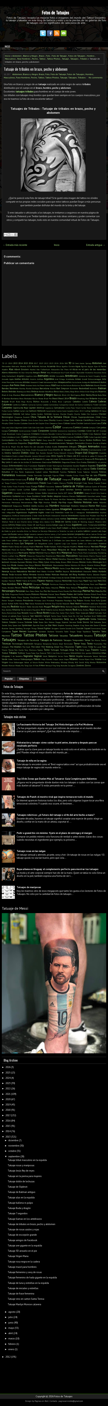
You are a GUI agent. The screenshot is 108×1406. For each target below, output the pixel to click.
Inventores (73, 515)
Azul (53, 385)
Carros (10, 411)
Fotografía (67, 479)
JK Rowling (82, 521)
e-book (21, 456)
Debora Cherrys (78, 440)
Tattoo (42, 58)
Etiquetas (24, 679)
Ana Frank (65, 372)
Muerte (90, 565)
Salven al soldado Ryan (11, 616)
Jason (97, 518)
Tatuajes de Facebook (28, 640)
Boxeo (40, 398)
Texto (90, 643)
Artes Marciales (8, 382)
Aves (22, 385)
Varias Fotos (63, 656)
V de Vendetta (17, 656)
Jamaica (50, 518)
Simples (13, 622)
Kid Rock (16, 528)
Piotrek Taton (53, 594)
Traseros (103, 650)
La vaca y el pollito (75, 531)
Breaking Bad (83, 398)
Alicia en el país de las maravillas (89, 369)
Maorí (37, 549)
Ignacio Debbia (45, 509)
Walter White (44, 662)
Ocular (11, 577)
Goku (44, 493)
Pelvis (62, 587)
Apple (11, 379)
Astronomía (48, 382)
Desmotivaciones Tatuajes (61, 443)
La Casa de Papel (93, 528)
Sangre (46, 616)
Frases (43, 482)
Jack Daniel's (21, 518)
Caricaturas (59, 407)
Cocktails (87, 423)
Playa (19, 597)
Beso (56, 391)
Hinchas (46, 502)
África (58, 366)
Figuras (55, 475)
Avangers (5, 385)
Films (61, 475)
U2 (61, 653)
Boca (94, 395)
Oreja (72, 577)
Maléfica (73, 546)
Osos (78, 577)
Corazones (43, 430)
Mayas (4, 559)
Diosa (28, 450)
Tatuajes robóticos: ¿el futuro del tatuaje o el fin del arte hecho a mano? (56, 814)
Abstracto (15, 366)
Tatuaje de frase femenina (21, 1293)
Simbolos (101, 619)
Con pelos (101, 427)
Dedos (89, 440)
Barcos (53, 388)
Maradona (82, 549)
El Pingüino (87, 459)
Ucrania (66, 653)
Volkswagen (18, 662)
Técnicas (6, 643)
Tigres (78, 646)
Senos (19, 619)
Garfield (27, 489)
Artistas (26, 382)
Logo (20, 540)
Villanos (73, 659)
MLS (104, 562)
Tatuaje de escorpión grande (22, 1234)
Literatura (94, 537)
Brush (12, 401)
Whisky (71, 662)
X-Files (35, 665)
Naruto (13, 571)
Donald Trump (53, 453)
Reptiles (76, 606)
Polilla (60, 597)
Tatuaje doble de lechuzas (21, 1181)
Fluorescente (8, 479)
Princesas (50, 600)
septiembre (14, 1156)
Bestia (62, 391)
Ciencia (78, 420)
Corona (53, 430)
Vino (92, 659)
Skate (41, 622)
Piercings (77, 591)
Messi (48, 559)
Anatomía (89, 372)
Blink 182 (66, 395)
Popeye (86, 597)
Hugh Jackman (8, 509)
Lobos (15, 540)
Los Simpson (27, 543)
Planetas (6, 597)
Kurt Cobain (62, 527)
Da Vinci (19, 440)
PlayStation (35, 597)
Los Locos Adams (69, 540)
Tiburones (69, 646)
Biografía (94, 391)
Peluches (54, 587)
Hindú (54, 502)
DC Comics (58, 440)
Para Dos (102, 580)
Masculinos (10, 58)
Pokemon (51, 597)
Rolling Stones (100, 609)
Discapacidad (42, 450)
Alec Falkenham (43, 369)
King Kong (25, 528)
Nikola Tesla (8, 574)
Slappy (58, 622)
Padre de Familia (29, 580)
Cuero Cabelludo (44, 437)
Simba (93, 619)
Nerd (38, 571)
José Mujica (40, 525)
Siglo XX (73, 619)
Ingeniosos (21, 512)
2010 (10, 363)
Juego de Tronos (65, 525)
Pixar (99, 594)
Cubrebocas (10, 437)
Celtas (27, 414)
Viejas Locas (58, 659)
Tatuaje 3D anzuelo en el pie (22, 1250)
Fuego (34, 486)
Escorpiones (67, 465)
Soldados (97, 622)
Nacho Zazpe (65, 568)
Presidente (28, 600)
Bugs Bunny (26, 401)
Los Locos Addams (84, 540)
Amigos (36, 372)
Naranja (5, 571)
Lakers (4, 534)
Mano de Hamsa (18, 549)
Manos (30, 549)
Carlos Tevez (86, 408)
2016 (31, 363)
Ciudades (24, 423)
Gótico (70, 493)
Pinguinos (14, 594)
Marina (47, 553)
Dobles (25, 452)
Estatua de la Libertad (80, 469)
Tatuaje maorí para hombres (22, 1266)
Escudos (76, 465)
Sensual (27, 619)
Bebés (5, 391)
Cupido (103, 437)
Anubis (103, 376)
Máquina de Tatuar (67, 549)
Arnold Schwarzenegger (91, 379)
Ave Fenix (15, 385)
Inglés (41, 512)
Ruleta (53, 613)
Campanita (63, 404)
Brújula (5, 401)
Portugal (95, 597)
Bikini (77, 391)
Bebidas (12, 391)
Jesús (58, 521)
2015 (26, 363)
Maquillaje (52, 549)
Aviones (29, 385)
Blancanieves (27, 395)
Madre (5, 546)
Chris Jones (43, 420)
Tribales (84, 58)
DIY (104, 450)
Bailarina (76, 385)
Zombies (80, 665)
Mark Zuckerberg (90, 553)
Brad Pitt (48, 398)
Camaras (32, 404)
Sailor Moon (75, 613)
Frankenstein (32, 483)
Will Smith (79, 662)
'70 (3, 363)
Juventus (102, 524)
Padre (19, 580)
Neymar (66, 571)
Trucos (28, 653)
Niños (25, 574)
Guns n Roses (25, 496)
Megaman (28, 559)
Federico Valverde (90, 472)
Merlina (42, 559)
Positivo (103, 597)
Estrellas (101, 468)
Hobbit (95, 502)
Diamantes (63, 446)
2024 (56, 363)
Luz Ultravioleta (90, 543)
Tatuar (87, 640)
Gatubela (42, 489)
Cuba (4, 437)
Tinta (90, 646)
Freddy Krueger (74, 483)
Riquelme (36, 609)
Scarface (87, 616)
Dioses (33, 450)
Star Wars (52, 625)
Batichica (93, 388)
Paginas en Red (41, 1401)
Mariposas (67, 552)
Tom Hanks (19, 650)
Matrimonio (83, 556)
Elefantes (56, 462)
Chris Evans (33, 420)
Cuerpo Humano (59, 437)
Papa (80, 580)
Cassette (70, 411)
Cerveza (56, 414)
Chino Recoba (14, 420)
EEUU (53, 456)
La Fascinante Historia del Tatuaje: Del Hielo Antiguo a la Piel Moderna (55, 724)
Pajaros (41, 580)
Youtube (64, 665)
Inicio (7, 46)
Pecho (35, 58)
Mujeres (15, 568)
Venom (95, 656)
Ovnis (99, 577)
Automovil (95, 382)
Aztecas (47, 385)
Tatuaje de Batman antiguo (21, 1192)
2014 (20, 363)
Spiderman (27, 625)
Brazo (41, 55)
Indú (3, 512)
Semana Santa (8, 619)
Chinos (24, 420)
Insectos (59, 512)
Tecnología (17, 643)
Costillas (81, 430)
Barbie (29, 388)
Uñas (103, 653)
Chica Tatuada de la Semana (46, 417)
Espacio (83, 465)
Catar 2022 (79, 411)
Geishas (70, 489)
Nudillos (82, 574)
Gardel (19, 489)
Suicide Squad (83, 628)
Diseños (76, 449)
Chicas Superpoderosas (82, 417)
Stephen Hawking (65, 625)
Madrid (32, 546)
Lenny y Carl (56, 534)
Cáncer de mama (76, 404)
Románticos (11, 613)
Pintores (35, 594)
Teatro (103, 640)
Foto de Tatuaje (59, 55)
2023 (51, 363)
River (43, 609)
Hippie (69, 502)
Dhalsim (88, 443)
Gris (98, 493)
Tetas (83, 643)
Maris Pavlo (78, 553)
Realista (15, 606)
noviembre (13, 1145)
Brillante (93, 398)
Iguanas (55, 509)
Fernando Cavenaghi (42, 475)
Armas (78, 379)
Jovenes (49, 525)
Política (66, 597)
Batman (102, 388)
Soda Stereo (83, 622)
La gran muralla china (18, 531)
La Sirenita (61, 531)
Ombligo (52, 577)
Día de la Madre (99, 443)
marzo (11, 1338)
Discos (50, 450)
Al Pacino (102, 366)
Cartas (16, 410)
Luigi (64, 543)
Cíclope (66, 420)
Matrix (92, 556)
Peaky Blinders (8, 587)
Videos (37, 659)
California (17, 404)
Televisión (28, 643)
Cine (11, 423)
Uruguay (6, 656)
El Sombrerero (35, 462)
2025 (8, 1072)
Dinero (103, 446)
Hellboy (79, 499)
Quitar (4, 603)
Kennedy (9, 528)
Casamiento (51, 411)
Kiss (31, 528)
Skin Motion (49, 622)
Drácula (70, 453)
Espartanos (27, 469)
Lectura (20, 534)
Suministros (96, 628)
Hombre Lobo (43, 506)
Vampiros (52, 656)
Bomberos (15, 398)
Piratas (63, 594)
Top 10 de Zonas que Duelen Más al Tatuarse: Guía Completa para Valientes (57, 778)
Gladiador (30, 493)
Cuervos (70, 437)
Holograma (17, 506)
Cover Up (90, 430)
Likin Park (38, 537)
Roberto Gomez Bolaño (55, 609)
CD (100, 411)
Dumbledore (7, 456)
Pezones (54, 591)
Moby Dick (6, 565)
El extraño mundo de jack (21, 459)
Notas (48, 574)
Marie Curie (13, 553)
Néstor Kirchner (48, 571)
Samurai (25, 616)
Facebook (54, 471)
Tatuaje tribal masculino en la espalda (27, 1160)
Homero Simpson (79, 505)
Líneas (64, 537)
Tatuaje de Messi (15, 908)
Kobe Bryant (39, 527)
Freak (49, 483)
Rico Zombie (7, 609)
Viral (104, 659)
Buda (18, 401)
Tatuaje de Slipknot (17, 1186)
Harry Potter (31, 499)
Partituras (54, 584)
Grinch (93, 493)
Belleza (34, 391)
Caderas (102, 401)
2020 (8, 1099)
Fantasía (72, 471)
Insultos (103, 512)
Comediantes (67, 427)
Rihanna (16, 609)
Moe (26, 565)
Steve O (97, 625)
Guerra (103, 493)
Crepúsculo (26, 434)
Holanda (102, 502)
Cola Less (5, 427)
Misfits (89, 562)
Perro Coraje (94, 587)
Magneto (66, 546)
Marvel (22, 555)
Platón (13, 597)
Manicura (6, 549)
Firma (75, 475)
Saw (81, 616)
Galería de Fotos (73, 486)
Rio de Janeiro (26, 609)
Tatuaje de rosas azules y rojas (23, 1229)
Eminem (91, 462)
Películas (34, 587)
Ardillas (40, 379)
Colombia (48, 427)
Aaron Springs (85, 363)
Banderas (14, 388)
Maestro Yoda (42, 546)
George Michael (99, 489)
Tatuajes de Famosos (51, 640)
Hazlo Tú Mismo (51, 499)
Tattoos (53, 635)
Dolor (32, 452)
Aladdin (5, 369)
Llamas (103, 537)
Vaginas (38, 656)
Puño (98, 600)
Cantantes (7, 407)
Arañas (17, 379)
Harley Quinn (18, 499)
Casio (64, 411)
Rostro (46, 612)
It (105, 515)
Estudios (6, 471)
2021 (8, 1094)
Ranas (21, 603)
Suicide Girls (70, 628)
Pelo (42, 587)
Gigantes (7, 493)
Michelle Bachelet (17, 562)
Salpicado (84, 613)
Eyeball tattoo (42, 472)
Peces (18, 587)
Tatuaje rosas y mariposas (21, 1165)
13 (6, 363)
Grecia (87, 493)
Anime (52, 376)
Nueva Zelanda (93, 574)
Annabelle (60, 376)
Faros (79, 472)
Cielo (72, 420)
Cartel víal (24, 411)
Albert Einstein (21, 369)
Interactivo (55, 515)
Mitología (97, 562)
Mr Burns (82, 565)
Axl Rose (40, 385)
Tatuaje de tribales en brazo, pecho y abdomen (35, 69)
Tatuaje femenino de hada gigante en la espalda (32, 1277)
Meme (35, 559)
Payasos (102, 584)
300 (66, 363)
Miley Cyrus (43, 562)
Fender (30, 475)
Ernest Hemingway (54, 465)
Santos (64, 616)
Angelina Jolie (31, 376)
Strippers (55, 628)
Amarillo (28, 372)
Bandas (5, 388)
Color (57, 426)
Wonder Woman (8, 665)
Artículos (18, 382)
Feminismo (21, 475)
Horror (92, 505)
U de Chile (55, 653)
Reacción (66, 603)
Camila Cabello (42, 404)
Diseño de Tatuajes (62, 449)
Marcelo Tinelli (94, 549)
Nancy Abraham (99, 568)
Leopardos (80, 534)
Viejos (66, 659)
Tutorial (43, 653)
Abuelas (23, 366)
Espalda (101, 465)
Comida (84, 427)
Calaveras (7, 404)
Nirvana (32, 574)
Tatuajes (74, 58)
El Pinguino (77, 459)
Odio (25, 577)
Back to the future (64, 385)
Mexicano (71, 559)
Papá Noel (92, 580)
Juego (55, 524)
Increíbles (77, 509)
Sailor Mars (64, 613)
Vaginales (28, 656)
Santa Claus (56, 616)
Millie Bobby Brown (58, 562)
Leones (70, 534)
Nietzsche (87, 571)
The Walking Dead (50, 646)
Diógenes (17, 450)
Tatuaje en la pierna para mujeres (25, 1176)
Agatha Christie (68, 366)
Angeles (21, 376)
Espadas (92, 465)
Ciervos (97, 420)
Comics (77, 427)
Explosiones (29, 472)
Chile (97, 417)
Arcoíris (33, 379)
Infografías (11, 512)
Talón (66, 631)
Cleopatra (53, 423)
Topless (40, 650)
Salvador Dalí (100, 613)
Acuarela (51, 366)
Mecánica (12, 559)
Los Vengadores (41, 543)
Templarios (47, 643)
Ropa (19, 613)
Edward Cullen (45, 456)
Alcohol (33, 369)
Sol (91, 622)
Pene (68, 587)
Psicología (68, 600)
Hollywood (7, 505)
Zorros (88, 665)
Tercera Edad (57, 643)
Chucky (52, 420)
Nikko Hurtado (99, 571)
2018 (8, 1109)
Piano (60, 591)
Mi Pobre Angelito (90, 559)
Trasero (95, 649)
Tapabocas (87, 631)
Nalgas (88, 568)
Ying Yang (56, 665)
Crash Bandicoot (8, 434)
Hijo (40, 502)
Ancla (104, 372)
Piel (70, 591)
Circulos (17, 423)
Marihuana (23, 552)
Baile (83, 385)
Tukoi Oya (35, 653)
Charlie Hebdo (80, 414)
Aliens (5, 372)
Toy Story (79, 649)
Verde (4, 659)
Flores (102, 475)
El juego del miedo (50, 459)
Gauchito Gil (52, 489)
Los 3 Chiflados (55, 540)
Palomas (57, 580)
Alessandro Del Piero (59, 369)
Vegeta (79, 656)
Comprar (92, 427)
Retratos (84, 606)
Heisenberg (71, 499)
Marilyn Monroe (36, 552)
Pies (93, 591)
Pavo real (94, 584)
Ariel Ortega (60, 379)
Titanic (4, 650)
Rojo (92, 609)
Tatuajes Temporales (73, 640)
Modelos (20, 565)
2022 (46, 363)
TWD (49, 653)
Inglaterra (32, 512)
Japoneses (72, 518)
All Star (21, 372)
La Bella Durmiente (77, 528)
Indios (103, 509)
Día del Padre (23, 446)
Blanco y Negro (30, 55)
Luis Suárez (72, 543)
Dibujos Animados (89, 446)
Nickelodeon (76, 571)
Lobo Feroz (6, 540)
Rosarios (32, 613)
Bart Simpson (62, 388)
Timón (84, 647)
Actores (35, 366)
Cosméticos (72, 431)
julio (10, 1317)
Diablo (54, 446)
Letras (88, 534)
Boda (100, 395)
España (19, 468)
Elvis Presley (81, 462)
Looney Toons (41, 540)
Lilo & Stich (48, 537)
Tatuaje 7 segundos (18, 1213)
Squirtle (36, 625)
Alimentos (13, 372)
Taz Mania (95, 640)
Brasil (55, 398)
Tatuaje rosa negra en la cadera (24, 1261)
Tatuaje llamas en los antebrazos (25, 1218)
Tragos (87, 650)
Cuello (24, 436)
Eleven (73, 462)
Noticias (55, 574)
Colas (12, 427)
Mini (69, 562)
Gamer (4, 489)
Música (48, 568)
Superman (32, 631)
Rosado (25, 612)
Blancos (57, 395)
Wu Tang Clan (26, 665)
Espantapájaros (8, 469)
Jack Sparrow (33, 518)
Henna (96, 499)
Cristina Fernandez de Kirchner (69, 434)
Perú (27, 591)
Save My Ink (73, 616)
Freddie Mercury (59, 483)
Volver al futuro (31, 662)
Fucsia (27, 486)
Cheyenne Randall (22, 417)
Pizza (104, 594)
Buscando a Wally (49, 401)
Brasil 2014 (63, 398)
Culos (91, 437)
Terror (77, 643)
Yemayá (48, 665)
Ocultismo (19, 577)
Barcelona (44, 388)
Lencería (33, 534)
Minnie (82, 562)
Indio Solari (94, 509)
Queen (103, 600)
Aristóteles (70, 379)
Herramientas (26, 502)
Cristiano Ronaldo (47, 434)
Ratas (32, 603)
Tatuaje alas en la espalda (21, 1197)
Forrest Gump (20, 479)
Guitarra (16, 496)
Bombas (7, 398)
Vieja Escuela (46, 659)
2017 (36, 363)
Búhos (36, 401)
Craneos (103, 431)
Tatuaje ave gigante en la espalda (25, 1245)
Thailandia (98, 643)
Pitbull (93, 594)
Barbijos (35, 388)
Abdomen (17, 55)
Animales (43, 375)
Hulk (28, 509)
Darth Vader (36, 440)
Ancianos (97, 372)
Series (48, 619)
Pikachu (99, 591)
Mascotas (60, 555)
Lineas (57, 537)
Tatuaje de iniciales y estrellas (23, 1288)
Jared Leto (91, 518)
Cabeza (93, 401)
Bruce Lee (102, 398)
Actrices (43, 366)
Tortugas (55, 649)
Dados (26, 440)
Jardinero (82, 518)
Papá (85, 580)
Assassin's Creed (36, 382)
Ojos (30, 577)
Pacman (12, 580)
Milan (35, 562)
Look (31, 540)
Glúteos (38, 493)
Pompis (74, 597)
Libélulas (13, 537)
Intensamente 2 (26, 515)
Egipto (60, 456)
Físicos (82, 475)
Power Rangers (8, 600)
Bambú (103, 385)
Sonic (104, 622)
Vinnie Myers (84, 659)
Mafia (59, 546)
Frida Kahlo (7, 486)
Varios (72, 656)
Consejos (13, 430)
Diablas (48, 446)
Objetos (103, 574)
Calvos (24, 404)
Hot (98, 505)
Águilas (84, 366)
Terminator (68, 643)
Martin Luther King (10, 556)
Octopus (5, 577)
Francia (13, 483)
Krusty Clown (51, 528)
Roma (4, 613)
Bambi (97, 385)
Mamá (80, 546)
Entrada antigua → (95, 245)
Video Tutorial (14, 659)
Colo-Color (40, 427)
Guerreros (7, 496)
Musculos (40, 568)
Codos (98, 423)
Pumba (87, 600)
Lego (26, 534)
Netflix (58, 571)
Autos (103, 382)
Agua (77, 366)
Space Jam (17, 625)
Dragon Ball (81, 452)
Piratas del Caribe (75, 594)
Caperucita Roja (20, 407)
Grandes (79, 493)
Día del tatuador (37, 446)
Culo (86, 436)
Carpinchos (96, 408)
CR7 (97, 431)
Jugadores (77, 524)
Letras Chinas (96, 534)
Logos (26, 540)
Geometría (87, 489)
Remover (69, 606)
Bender (42, 391)
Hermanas (6, 502)
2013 (15, 363)
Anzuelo (5, 379)
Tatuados (88, 635)
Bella (28, 391)
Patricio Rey (71, 584)
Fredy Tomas (88, 483)
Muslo (56, 568)
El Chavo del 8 (71, 456)
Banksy (22, 388)
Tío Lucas (97, 647)
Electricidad (46, 462)
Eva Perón (19, 472)
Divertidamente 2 (95, 450)
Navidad (32, 571)
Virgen (5, 662)
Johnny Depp (14, 524)
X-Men (42, 665)
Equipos (42, 465)
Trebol (5, 653)
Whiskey (64, 662)
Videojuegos (26, 659)
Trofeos (21, 653)
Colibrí (25, 427)
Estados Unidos (61, 468)
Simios (5, 622)
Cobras (66, 423)
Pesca (32, 591)
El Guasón (37, 459)
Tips (104, 646)
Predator (18, 600)
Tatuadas (63, 635)
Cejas (104, 411)
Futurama (49, 486)
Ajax (96, 366)
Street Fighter (44, 628)
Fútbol (41, 486)
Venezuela (88, 656)
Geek (62, 489)
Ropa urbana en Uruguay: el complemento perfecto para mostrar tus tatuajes (57, 869)
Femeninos (8, 475)
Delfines (97, 440)
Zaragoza (72, 665)
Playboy (26, 597)
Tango (79, 631)
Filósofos (68, 475)
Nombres (40, 574)
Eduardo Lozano (31, 456)
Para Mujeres (24, 584)
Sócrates (72, 622)
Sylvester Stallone (46, 631)
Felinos (102, 471)
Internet (64, 515)
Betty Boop (69, 391)
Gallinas (88, 486)
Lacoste (94, 531)
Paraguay (37, 584)
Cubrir (18, 437)
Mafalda (52, 546)
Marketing (102, 553)
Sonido (4, 625)
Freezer (97, 483)
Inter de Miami (44, 515)
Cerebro (40, 414)
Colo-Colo (32, 427)
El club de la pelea (87, 456)
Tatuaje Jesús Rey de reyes (21, 1170)
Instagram (80, 512)
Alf (70, 369)
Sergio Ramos (38, 619)
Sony (10, 625)
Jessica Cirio (49, 521)
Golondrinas (52, 493)
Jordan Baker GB (28, 525)
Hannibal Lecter (94, 496)
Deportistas (34, 443)
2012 (8, 1356)
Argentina (49, 379)
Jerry (41, 521)
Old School (43, 577)
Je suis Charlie (20, 521)
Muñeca (32, 568)
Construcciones (25, 431)
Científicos (88, 420)
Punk (93, 600)
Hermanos (16, 502)
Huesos (103, 506)
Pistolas (87, 594)
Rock (75, 609)
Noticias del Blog (68, 574)
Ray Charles (57, 603)
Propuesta (59, 600)
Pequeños (83, 587)
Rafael (10, 603)
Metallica (62, 559)
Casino (59, 411)
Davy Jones (47, 440)
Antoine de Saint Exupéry (89, 376)
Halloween (81, 496)
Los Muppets (98, 540)
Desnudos (80, 443)
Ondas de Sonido (63, 577)
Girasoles (17, 493)
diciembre (13, 1140)
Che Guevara (92, 414)
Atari (55, 382)
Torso (47, 649)
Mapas (43, 549)
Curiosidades (8, 440)
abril (10, 1333)
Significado (84, 619)
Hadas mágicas (54, 496)
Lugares (57, 543)
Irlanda (82, 515)
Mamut (87, 546)
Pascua (62, 584)
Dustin (15, 456)
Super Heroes (19, 631)
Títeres (11, 650)
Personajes (8, 591)
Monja (31, 565)
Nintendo (18, 574)
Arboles (25, 379)
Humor (34, 509)
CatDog (87, 411)
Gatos (34, 489)
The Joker (35, 646)
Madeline (102, 543)
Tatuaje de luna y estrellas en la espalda (28, 1283)
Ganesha (12, 489)
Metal (55, 559)
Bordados (28, 398)
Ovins (94, 577)
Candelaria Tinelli (91, 404)
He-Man (62, 499)
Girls (23, 493)
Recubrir (23, 606)
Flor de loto (91, 475)
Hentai (103, 499)
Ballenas (90, 385)
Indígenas (85, 509)
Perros (103, 587)
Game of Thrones (99, 486)
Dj (3, 453)
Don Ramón (41, 453)
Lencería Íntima (43, 534)
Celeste (16, 414)
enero (11, 1349)
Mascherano (51, 556)
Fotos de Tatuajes (55, 12)
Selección (101, 616)
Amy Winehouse (53, 372)
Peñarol (74, 587)
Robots (68, 609)
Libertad (22, 537)
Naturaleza (22, 571)
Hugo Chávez (20, 509)
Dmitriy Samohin (12, 452)
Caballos (77, 401)
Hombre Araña (30, 505)
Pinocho (27, 594)
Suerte (62, 628)
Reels (41, 606)
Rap (27, 603)
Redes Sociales (32, 606)
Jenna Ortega (33, 521)
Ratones (48, 603)
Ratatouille (39, 603)
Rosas (40, 612)
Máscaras (31, 556)
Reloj (62, 606)
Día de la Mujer (9, 446)
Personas (20, 591)
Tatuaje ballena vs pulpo (20, 1202)
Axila (34, 385)
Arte (104, 379)
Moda (13, 565)
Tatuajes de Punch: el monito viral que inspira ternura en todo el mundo (55, 796)
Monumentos (58, 565)
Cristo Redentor (95, 434)
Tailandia (59, 631)
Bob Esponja (76, 395)
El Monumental (65, 459)
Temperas (38, 643)
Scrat (94, 616)
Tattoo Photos (53, 58)
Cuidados (78, 437)
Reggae (47, 606)
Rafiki (16, 603)
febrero (12, 1344)
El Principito (98, 459)
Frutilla (21, 486)
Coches (73, 423)
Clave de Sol (33, 423)
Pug (74, 600)
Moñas (67, 565)
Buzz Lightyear (64, 401)
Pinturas (44, 594)
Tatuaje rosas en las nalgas (31, 851)
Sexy (66, 619)
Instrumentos (92, 512)
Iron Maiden (91, 515)
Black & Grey (7, 395)
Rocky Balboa (83, 609)
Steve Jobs (89, 625)
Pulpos (80, 600)
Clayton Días (43, 423)
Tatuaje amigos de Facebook (22, 1240)
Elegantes (66, 462)
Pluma (43, 597)
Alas (11, 369)
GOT (65, 493)
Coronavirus (62, 431)
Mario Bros (56, 552)
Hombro (90, 55)
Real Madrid (76, 603)
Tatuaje (65, 58)
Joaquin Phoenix (95, 521)
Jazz (102, 518)
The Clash (26, 647)
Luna (80, 543)
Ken (3, 528)
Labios (87, 531)
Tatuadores (76, 635)
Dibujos (73, 446)
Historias (87, 502)
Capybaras (49, 408)
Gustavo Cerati (39, 496)
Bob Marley (86, 395)
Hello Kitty (88, 499)
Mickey (29, 562)
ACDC (29, 366)
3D (69, 363)
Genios (78, 489)
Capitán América (36, 407)
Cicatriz (59, 420)
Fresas (103, 483)
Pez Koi (47, 591)
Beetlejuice (21, 391)
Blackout (16, 395)
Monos (38, 565)
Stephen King (78, 625)
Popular (9, 679)
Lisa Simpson (83, 537)
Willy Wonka (90, 662)
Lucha (50, 543)
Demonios (13, 443)
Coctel (93, 423)
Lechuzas (12, 534)
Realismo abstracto (90, 603)
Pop (80, 597)
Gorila (60, 493)
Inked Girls (49, 512)
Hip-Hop (62, 502)
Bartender (74, 388)
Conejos (5, 431)
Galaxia (58, 486)
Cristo (85, 433)
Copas (34, 430)
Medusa (19, 559)
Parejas (45, 584)
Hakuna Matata (69, 496)
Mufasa (97, 565)
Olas (35, 577)
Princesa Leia (40, 600)
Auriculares (76, 382)
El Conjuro (99, 456)
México (78, 559)
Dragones (93, 452)
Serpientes (57, 619)
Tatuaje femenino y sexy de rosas (25, 1272)
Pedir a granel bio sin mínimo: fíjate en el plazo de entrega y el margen (54, 833)
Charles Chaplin (66, 414)
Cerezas (48, 414)
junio (10, 1322)
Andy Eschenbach (9, 376)
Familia (63, 472)
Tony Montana (30, 650)
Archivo (40, 679)
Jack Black (11, 518)
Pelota (47, 587)
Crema (18, 434)
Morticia (74, 565)
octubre (12, 1151)
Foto (48, 55)
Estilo (93, 468)
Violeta (98, 659)
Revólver (92, 606)
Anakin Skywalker (77, 372)
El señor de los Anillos (20, 462)
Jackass (43, 518)
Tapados (96, 631)
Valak (45, 656)
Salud (91, 612)
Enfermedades (16, 465)
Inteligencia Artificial (10, 515)
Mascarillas (40, 556)
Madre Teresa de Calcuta (18, 546)
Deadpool (68, 440)
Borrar (35, 398)
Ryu (57, 613)
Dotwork (62, 453)
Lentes (64, 534)
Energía (5, 465)
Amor (43, 372)
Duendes (102, 453)
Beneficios (49, 391)
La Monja (33, 531)
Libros (30, 537)
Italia (4, 518)
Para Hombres (23, 58)
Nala (82, 568)
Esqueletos (39, 468)
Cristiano (35, 433)
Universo (96, 653)
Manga (102, 546)
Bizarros (102, 391)
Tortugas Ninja (67, 649)
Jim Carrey (66, 521)
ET (12, 472)
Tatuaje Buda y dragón (19, 1208)
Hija (35, 502)
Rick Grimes (101, 606)
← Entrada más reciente (15, 245)
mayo (11, 1327)
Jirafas (74, 521)
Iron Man (100, 515)
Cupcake (97, 437)
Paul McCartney (83, 584)
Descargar (44, 443)
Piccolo (66, 591)
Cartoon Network (37, 410)
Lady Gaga (101, 531)
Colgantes (18, 427)
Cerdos (33, 414)
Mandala (95, 546)
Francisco (21, 483)
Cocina (79, 423)
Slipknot (65, 622)
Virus (11, 662)
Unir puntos (86, 653)
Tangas (72, 631)
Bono (21, 398)
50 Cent (75, 363)
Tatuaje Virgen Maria (18, 1256)
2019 (41, 363)
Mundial (23, 568)
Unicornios (75, 653)
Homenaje (65, 505)
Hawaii (41, 499)
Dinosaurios (7, 449)
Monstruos (47, 565)
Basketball (84, 388)
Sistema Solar (31, 622)
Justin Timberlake (90, 525)
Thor (62, 647)
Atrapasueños (65, 382)
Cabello (85, 401)
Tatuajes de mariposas (29, 887)
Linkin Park (72, 537)
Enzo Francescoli (30, 465)
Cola (103, 423)
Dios (23, 450)
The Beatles (16, 646)
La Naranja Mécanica (47, 531)
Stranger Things (30, 628)
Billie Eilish (85, 391)
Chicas (66, 417)
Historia (78, 502)
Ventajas (102, 656)
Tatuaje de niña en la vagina (31, 760)
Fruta (15, 486)
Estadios (48, 469)
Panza (75, 580)
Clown (60, 423)
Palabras (50, 580)
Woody (18, 665)
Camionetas (54, 404)
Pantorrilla (67, 580)
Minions (75, 562)
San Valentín (36, 616)
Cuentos (33, 437)
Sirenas (20, 622)
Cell (22, 414)
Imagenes (66, 509)
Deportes (22, 443)
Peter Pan (39, 591)
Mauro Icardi (100, 556)
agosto (12, 1311)
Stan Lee (43, 625)
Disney (84, 449)
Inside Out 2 (70, 512)
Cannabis (102, 404)
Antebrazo (71, 375)
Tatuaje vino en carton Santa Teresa (26, 1298)
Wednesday (55, 662)
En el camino (100, 462)
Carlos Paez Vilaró (73, 408)
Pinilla (21, 594)
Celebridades (7, 414)
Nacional (75, 568)
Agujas (90, 366)
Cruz (104, 433)
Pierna (86, 591)
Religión (56, 606)
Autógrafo (86, 382)
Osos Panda (86, 577)
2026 (61, 363)
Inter (36, 515)
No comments (96, 77)
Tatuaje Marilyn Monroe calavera (24, 1304)
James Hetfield (60, 518)
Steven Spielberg (16, 628)
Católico (95, 410)
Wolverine (101, 662)
